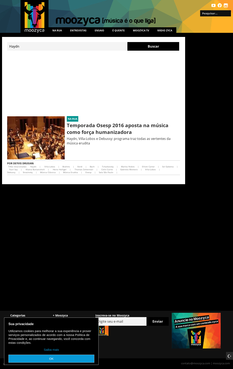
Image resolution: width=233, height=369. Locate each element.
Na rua (57, 30)
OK (51, 358)
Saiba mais (51, 349)
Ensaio (99, 30)
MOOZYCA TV (141, 30)
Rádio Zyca (164, 30)
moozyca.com (221, 363)
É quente (118, 30)
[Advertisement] (93, 83)
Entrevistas (78, 30)
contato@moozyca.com (195, 363)
